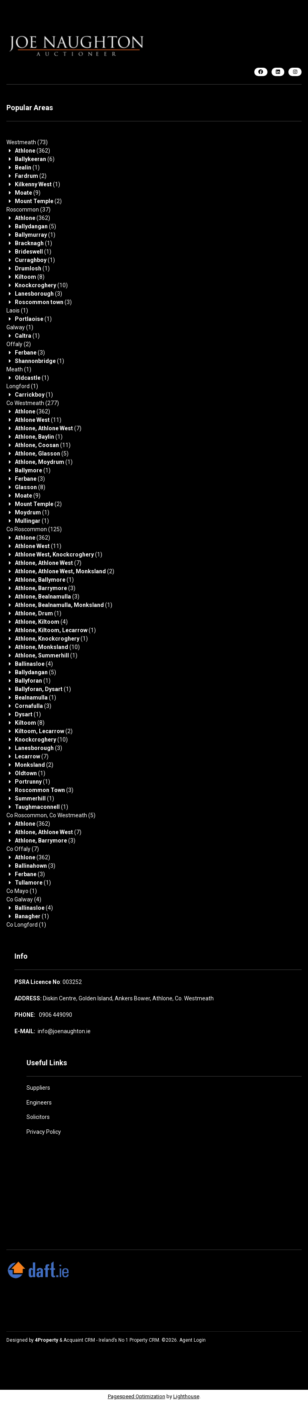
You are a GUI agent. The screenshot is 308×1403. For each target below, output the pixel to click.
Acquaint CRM (79, 1340)
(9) (28, 192)
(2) (31, 176)
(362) (32, 150)
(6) (35, 159)
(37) (28, 209)
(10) (41, 285)
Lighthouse (186, 1396)
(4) (41, 622)
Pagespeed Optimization (136, 1396)
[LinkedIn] (278, 72)
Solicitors (38, 1117)
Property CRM (144, 1340)
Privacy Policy (43, 1132)
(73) (27, 142)
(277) (32, 403)
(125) (34, 529)
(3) (38, 293)
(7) (48, 428)
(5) (35, 226)
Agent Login (192, 1340)
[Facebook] (260, 72)
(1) (27, 167)
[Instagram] (295, 72)
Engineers (39, 1102)
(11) (38, 420)
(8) (30, 277)
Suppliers (38, 1088)
